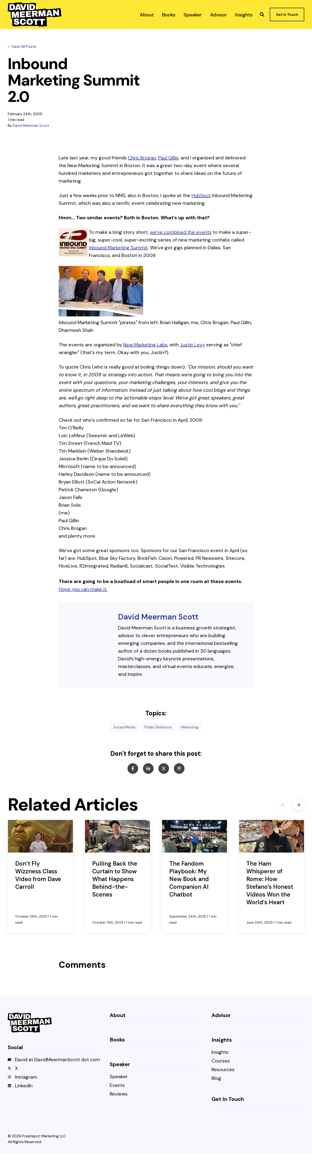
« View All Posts (22, 46)
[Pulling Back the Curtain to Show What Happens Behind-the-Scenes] (117, 876)
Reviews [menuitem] (119, 1094)
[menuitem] (147, 14)
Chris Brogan (142, 158)
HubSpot (201, 195)
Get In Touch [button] (287, 14)
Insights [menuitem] (220, 1052)
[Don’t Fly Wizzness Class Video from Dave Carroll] (40, 876)
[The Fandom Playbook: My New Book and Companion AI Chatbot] (194, 876)
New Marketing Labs (145, 345)
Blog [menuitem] (216, 1078)
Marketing (190, 726)
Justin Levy (192, 345)
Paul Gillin (168, 158)
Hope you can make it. (83, 589)
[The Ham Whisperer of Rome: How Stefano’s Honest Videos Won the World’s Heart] (271, 876)
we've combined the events (181, 232)
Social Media (124, 726)
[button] (262, 14)
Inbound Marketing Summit (118, 247)
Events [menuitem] (117, 1085)
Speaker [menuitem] (119, 1076)
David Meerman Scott (31, 125)
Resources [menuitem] (223, 1069)
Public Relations (158, 726)
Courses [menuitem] (221, 1061)
